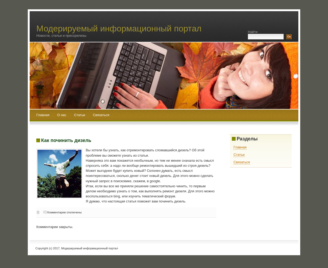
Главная (42, 115)
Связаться (101, 115)
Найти (253, 32)
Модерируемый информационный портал (118, 28)
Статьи (80, 115)
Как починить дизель (66, 140)
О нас (62, 115)
